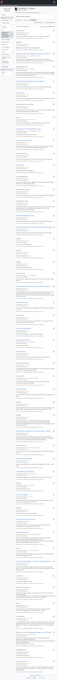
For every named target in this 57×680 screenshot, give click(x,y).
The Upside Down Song (22, 363)
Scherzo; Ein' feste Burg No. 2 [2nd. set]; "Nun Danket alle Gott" (34, 561)
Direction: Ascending (50, 22)
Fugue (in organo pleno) (23, 340)
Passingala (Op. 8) (21, 650)
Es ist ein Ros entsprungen (23, 328)
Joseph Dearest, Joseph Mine (24, 458)
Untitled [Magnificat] (22, 176)
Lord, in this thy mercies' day (24, 140)
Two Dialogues (20, 616)
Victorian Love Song (21, 302)
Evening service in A (21, 153)
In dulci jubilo (20, 315)
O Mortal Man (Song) (22, 201)
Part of (4, 15)
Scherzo (18, 548)
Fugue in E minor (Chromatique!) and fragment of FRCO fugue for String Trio (34, 632)
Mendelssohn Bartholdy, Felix (7, 61)
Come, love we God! (21, 661)
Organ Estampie (20, 351)
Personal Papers (7, 21)
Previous (28, 678)
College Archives (7, 23)
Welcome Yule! (20, 30)
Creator (4, 27)
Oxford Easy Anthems (22, 532)
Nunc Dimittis (20, 165)
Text (7, 75)
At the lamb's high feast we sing (25, 215)
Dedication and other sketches (25, 104)
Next (44, 678)
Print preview (19, 20)
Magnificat (19, 42)
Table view (33, 20)
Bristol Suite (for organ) (22, 587)
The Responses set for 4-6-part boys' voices (28, 129)
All (2, 18)
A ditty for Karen (20, 273)
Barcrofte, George (7, 40)
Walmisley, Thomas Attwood (7, 57)
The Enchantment (21, 389)
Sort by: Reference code (39, 22)
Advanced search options (23, 16)
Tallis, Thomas (7, 50)
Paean (18, 603)
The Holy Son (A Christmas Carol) (25, 519)
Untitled (18, 238)
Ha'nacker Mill (20, 376)
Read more (23, 296)
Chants (18, 117)
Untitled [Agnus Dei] (22, 67)
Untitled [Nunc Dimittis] (23, 189)
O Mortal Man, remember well (24, 471)
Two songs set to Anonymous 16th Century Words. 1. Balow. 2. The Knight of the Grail (34, 431)
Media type (5, 67)
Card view (27, 20)
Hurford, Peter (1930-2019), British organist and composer (7, 35)
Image (7, 72)
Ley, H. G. (7, 52)
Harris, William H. (7, 47)
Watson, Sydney (7, 55)
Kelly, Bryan (7, 45)
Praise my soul (20, 93)
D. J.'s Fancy (19, 576)
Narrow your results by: (7, 9)
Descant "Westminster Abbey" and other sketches (30, 81)
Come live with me (21, 445)
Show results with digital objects (47, 26)
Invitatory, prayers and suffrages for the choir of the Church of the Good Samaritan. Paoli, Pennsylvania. (34, 53)
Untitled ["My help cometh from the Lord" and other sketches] (34, 227)
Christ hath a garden (22, 494)
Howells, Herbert (7, 42)
